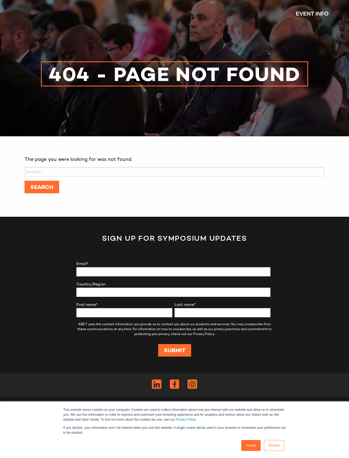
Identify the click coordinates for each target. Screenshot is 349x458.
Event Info (312, 14)
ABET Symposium (38, 14)
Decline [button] (274, 445)
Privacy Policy (186, 419)
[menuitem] (309, 13)
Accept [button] (251, 445)
